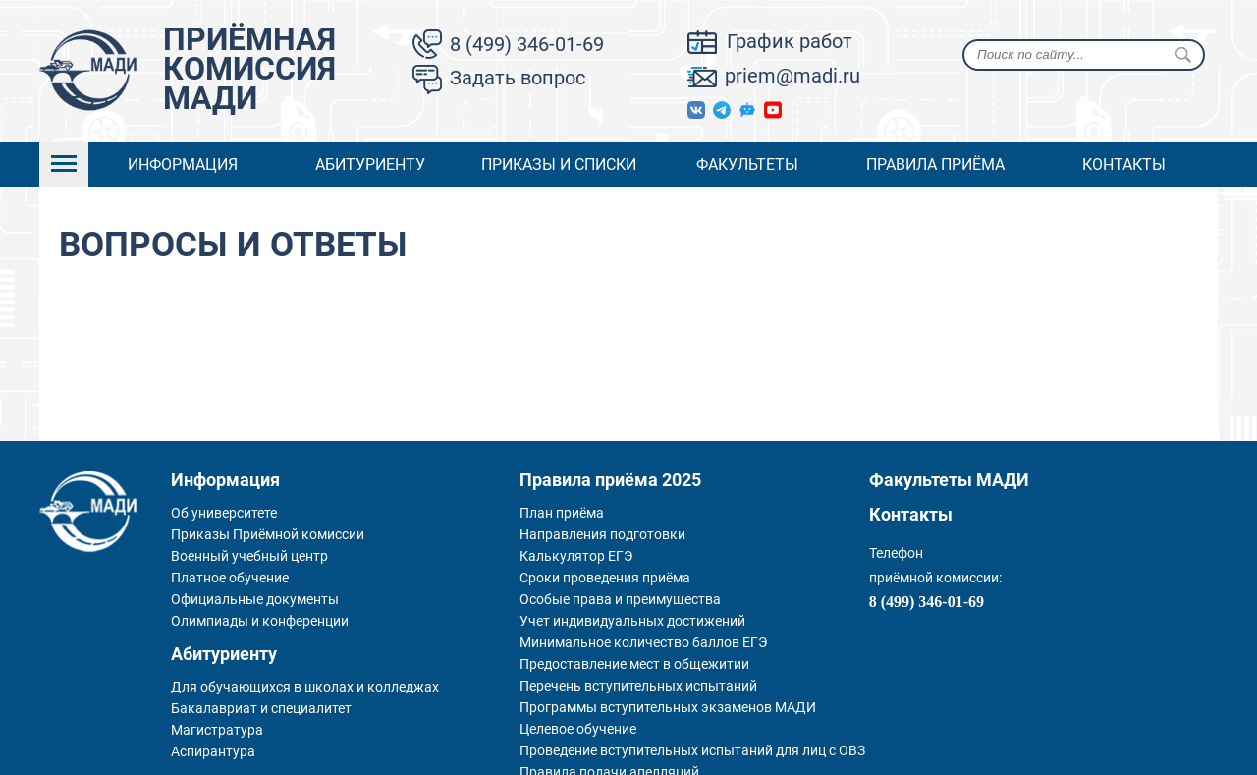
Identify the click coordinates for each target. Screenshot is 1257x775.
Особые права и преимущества (620, 599)
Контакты (1124, 164)
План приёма (561, 513)
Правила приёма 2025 (610, 480)
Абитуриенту (370, 164)
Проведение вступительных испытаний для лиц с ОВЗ (692, 750)
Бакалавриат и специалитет (261, 708)
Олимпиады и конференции (260, 621)
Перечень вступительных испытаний (638, 685)
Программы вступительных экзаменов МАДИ (667, 707)
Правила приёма (935, 164)
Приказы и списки (558, 164)
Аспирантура (213, 751)
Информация (183, 164)
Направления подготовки (602, 534)
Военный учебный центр (249, 556)
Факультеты (747, 164)
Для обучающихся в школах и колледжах (305, 686)
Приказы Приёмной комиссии (267, 534)
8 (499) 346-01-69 (527, 44)
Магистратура (217, 730)
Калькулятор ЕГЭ (575, 556)
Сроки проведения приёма (604, 577)
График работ (789, 41)
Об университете (224, 513)
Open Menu (63, 164)
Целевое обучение (577, 729)
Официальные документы (255, 599)
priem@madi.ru (792, 75)
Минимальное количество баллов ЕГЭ (643, 642)
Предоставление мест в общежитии (634, 664)
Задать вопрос (517, 77)
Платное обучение (230, 577)
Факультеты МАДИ (949, 480)
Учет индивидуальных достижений (632, 621)
